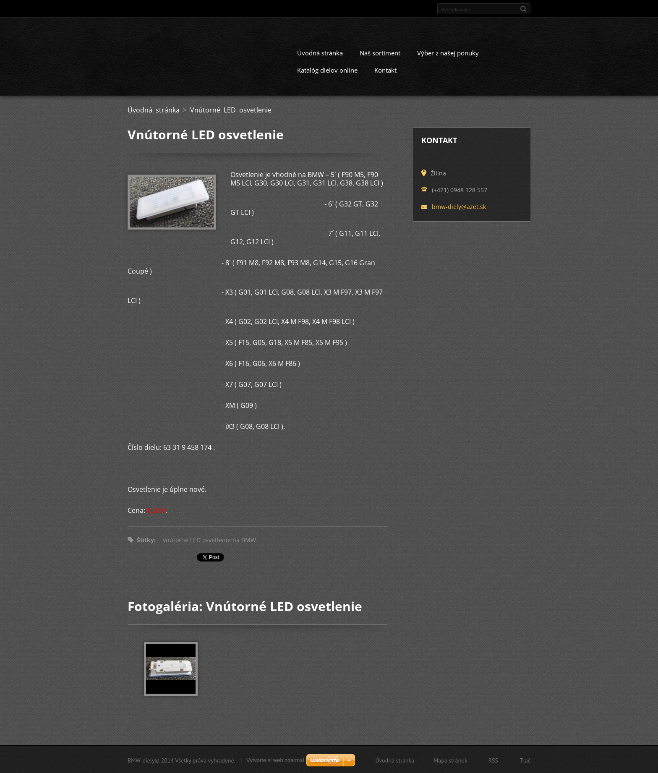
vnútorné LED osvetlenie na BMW (209, 539)
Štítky (145, 539)
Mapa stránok (450, 759)
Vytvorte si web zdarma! (275, 759)
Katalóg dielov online (327, 69)
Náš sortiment (380, 52)
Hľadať (523, 8)
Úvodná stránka (320, 52)
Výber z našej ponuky (448, 52)
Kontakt (385, 69)
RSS (493, 759)
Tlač (525, 759)
